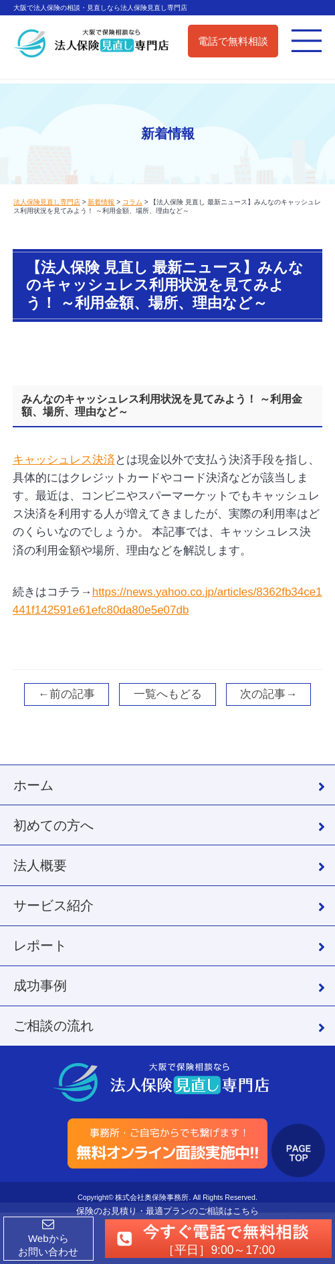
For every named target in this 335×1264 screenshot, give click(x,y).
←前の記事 (66, 694)
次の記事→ (268, 694)
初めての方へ (53, 825)
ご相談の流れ (53, 1025)
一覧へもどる (168, 694)
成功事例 (40, 985)
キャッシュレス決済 (64, 459)
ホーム (33, 785)
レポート (40, 945)
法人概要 (40, 865)
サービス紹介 (53, 905)
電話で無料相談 (233, 41)
